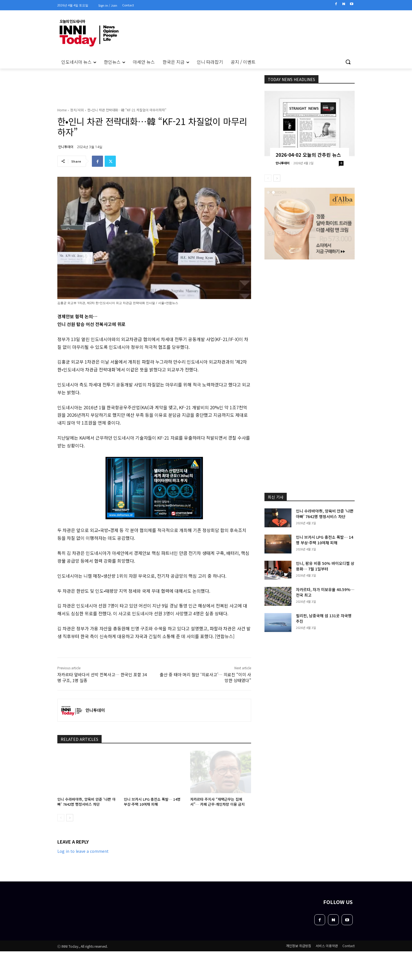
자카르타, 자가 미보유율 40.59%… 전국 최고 (325, 592)
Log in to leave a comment (83, 851)
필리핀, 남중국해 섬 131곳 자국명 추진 (324, 618)
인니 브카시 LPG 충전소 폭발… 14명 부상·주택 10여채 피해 (152, 802)
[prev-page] (60, 817)
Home (62, 109)
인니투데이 (65, 146)
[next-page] (69, 817)
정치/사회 (77, 109)
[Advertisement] (33, 144)
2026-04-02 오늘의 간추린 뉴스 (308, 154)
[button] (348, 61)
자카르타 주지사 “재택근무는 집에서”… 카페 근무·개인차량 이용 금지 (217, 802)
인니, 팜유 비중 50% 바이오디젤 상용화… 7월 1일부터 (325, 566)
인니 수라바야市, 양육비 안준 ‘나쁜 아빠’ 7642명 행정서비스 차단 (86, 802)
